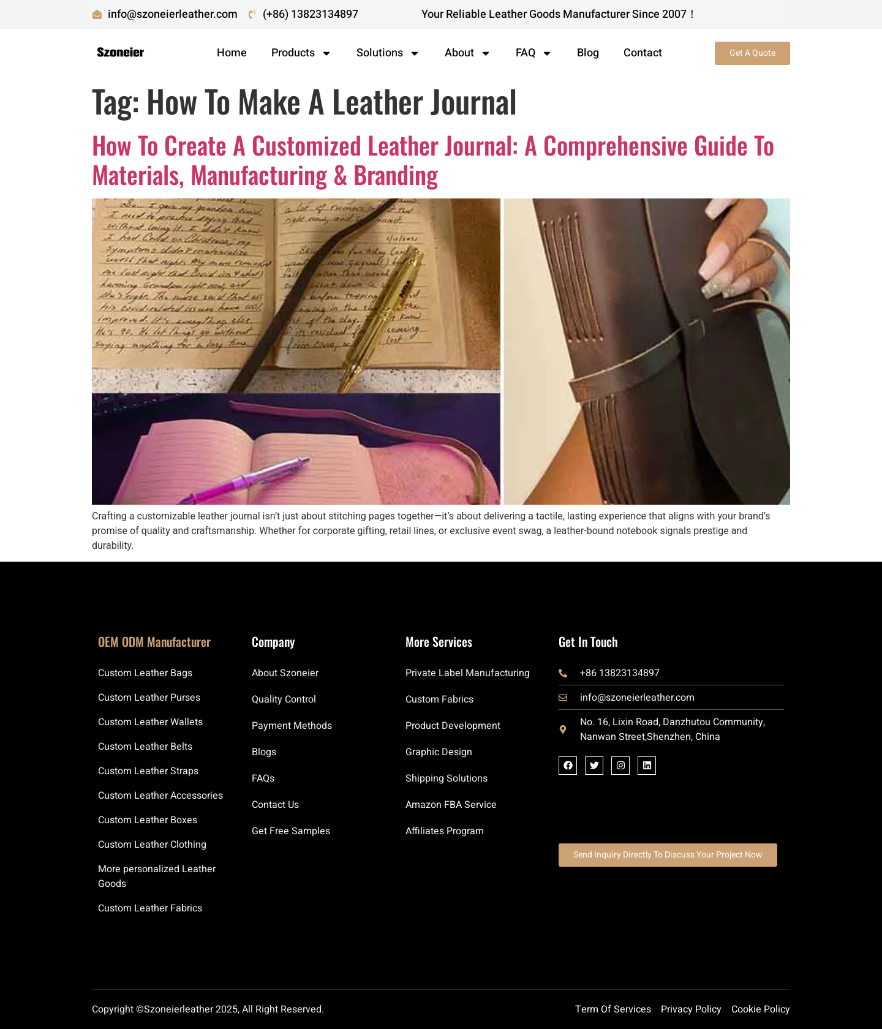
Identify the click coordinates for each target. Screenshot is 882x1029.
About (468, 53)
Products (301, 53)
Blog (588, 53)
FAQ (534, 53)
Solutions (388, 53)
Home (232, 53)
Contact (643, 53)
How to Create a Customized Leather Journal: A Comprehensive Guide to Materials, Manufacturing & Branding (433, 159)
